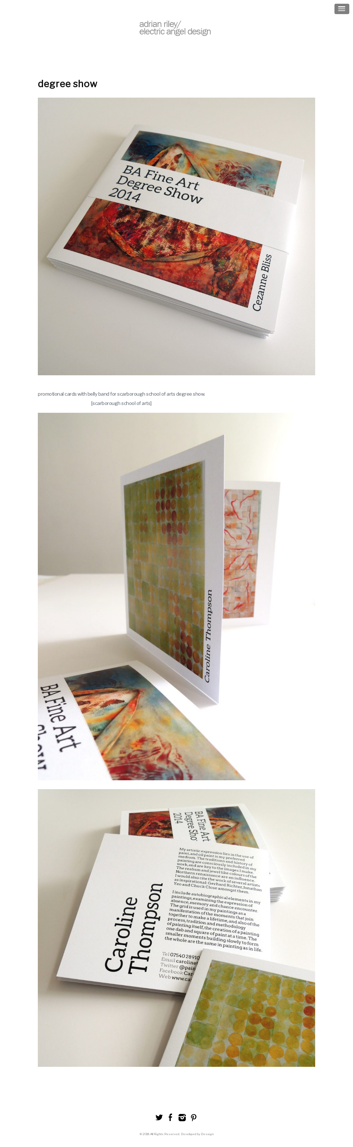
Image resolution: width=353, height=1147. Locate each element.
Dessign (207, 1134)
